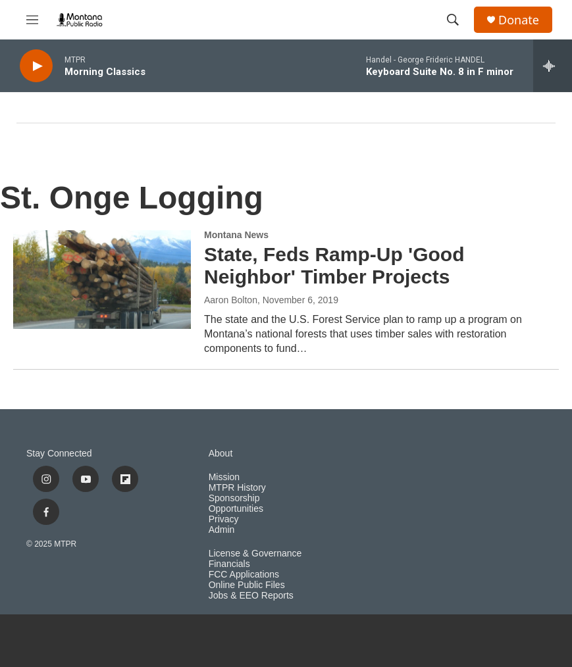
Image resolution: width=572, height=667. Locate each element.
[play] (36, 66)
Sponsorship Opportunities (236, 503)
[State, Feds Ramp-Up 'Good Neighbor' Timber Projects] (102, 279)
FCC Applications (244, 575)
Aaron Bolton (230, 300)
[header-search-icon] (452, 20)
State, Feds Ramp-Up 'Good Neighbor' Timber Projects (334, 265)
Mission (224, 477)
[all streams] (552, 65)
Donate (518, 20)
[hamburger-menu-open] (32, 20)
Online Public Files (247, 585)
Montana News (236, 235)
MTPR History (237, 488)
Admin (222, 530)
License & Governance (255, 553)
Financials (229, 564)
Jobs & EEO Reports (251, 596)
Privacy (224, 519)
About (221, 453)
